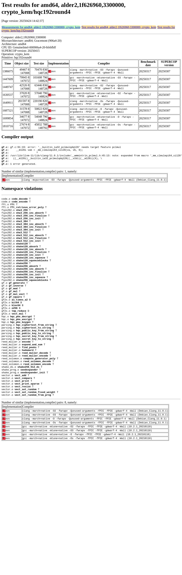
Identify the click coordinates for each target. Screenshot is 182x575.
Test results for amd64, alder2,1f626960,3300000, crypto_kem (118, 27)
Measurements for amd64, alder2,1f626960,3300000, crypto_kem (41, 27)
